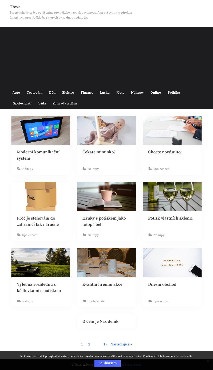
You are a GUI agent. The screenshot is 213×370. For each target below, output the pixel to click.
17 (105, 345)
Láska (105, 92)
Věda (42, 103)
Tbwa (15, 7)
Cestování (34, 92)
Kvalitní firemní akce (103, 285)
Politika (174, 92)
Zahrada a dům (65, 103)
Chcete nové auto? (165, 152)
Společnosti (22, 103)
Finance (87, 92)
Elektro (68, 92)
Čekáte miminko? (99, 152)
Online (155, 92)
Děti (52, 92)
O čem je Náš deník (101, 322)
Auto (16, 92)
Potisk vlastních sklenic (170, 218)
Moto (120, 92)
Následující (119, 345)
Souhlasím (107, 363)
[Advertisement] (106, 56)
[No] (208, 361)
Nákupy (137, 92)
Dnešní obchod (162, 285)
